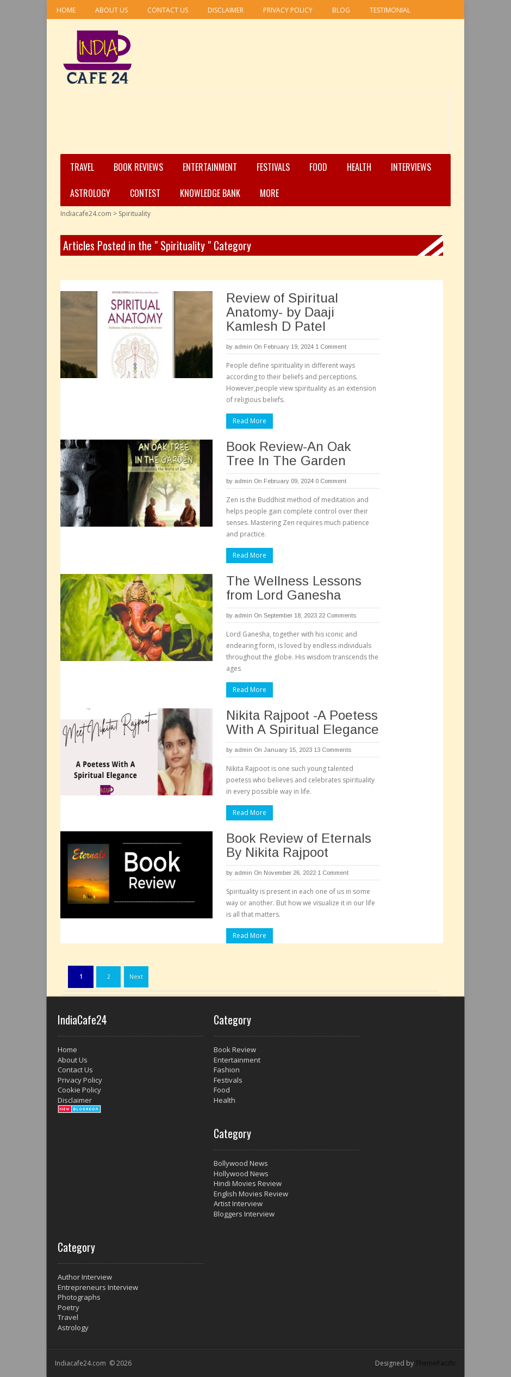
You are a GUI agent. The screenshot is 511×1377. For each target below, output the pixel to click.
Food (318, 167)
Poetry (68, 1307)
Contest (145, 193)
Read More (249, 420)
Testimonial (390, 10)
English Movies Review (251, 1194)
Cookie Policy (79, 1090)
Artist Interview (238, 1203)
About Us (111, 10)
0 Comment (330, 481)
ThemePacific (435, 1363)
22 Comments (337, 615)
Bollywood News (241, 1163)
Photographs (79, 1297)
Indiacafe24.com (85, 213)
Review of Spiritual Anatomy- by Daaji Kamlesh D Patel (282, 312)
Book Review (235, 1049)
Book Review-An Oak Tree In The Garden (288, 453)
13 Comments (332, 749)
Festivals (273, 167)
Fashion (227, 1070)
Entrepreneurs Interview (98, 1287)
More (269, 193)
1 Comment (330, 346)
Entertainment (210, 167)
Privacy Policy (288, 10)
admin (243, 346)
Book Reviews (138, 167)
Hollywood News (241, 1173)
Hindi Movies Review (248, 1183)
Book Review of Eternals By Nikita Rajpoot (298, 845)
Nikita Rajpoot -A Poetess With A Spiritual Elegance (302, 722)
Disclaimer (226, 10)
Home (66, 10)
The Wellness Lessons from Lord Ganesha (294, 587)
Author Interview (85, 1277)
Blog (341, 10)
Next (136, 976)
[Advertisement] (252, 125)
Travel (82, 167)
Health (359, 167)
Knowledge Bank (210, 193)
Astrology (90, 193)
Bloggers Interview (244, 1214)
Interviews (411, 167)
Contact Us (167, 10)
